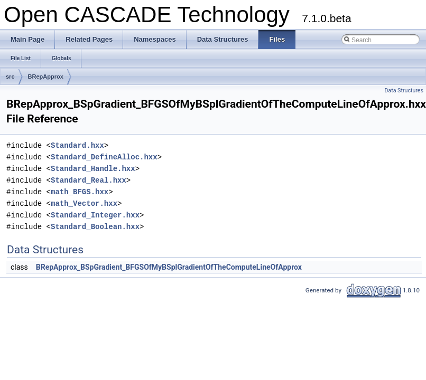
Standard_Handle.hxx (93, 169)
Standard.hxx (77, 145)
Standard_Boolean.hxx (95, 227)
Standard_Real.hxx (88, 180)
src (10, 76)
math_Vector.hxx (84, 203)
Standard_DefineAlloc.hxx (104, 157)
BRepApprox (45, 76)
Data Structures (403, 90)
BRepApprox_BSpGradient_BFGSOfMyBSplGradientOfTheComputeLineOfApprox (169, 267)
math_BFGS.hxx (79, 192)
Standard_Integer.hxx (95, 215)
